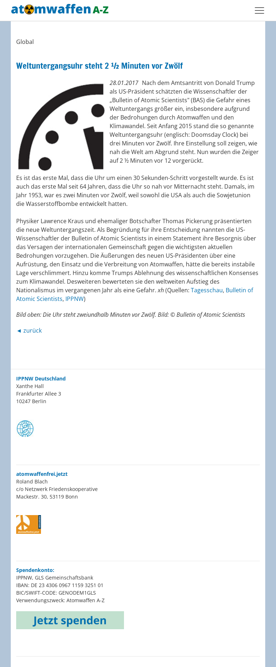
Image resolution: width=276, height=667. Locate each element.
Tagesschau (207, 290)
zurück (32, 330)
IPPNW (74, 299)
